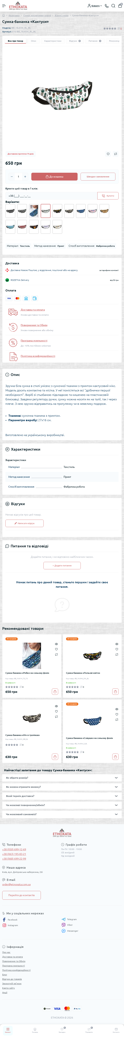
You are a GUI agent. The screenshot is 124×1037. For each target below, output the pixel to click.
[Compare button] (116, 154)
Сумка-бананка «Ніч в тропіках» (22, 735)
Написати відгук (24, 523)
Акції (4, 992)
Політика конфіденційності (38, 356)
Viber (67, 925)
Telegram (69, 919)
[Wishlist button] (108, 154)
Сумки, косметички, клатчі (37, 15)
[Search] (113, 6)
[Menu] (4, 5)
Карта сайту (8, 988)
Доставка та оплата (33, 309)
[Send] (108, 196)
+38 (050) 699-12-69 (14, 849)
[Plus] (25, 177)
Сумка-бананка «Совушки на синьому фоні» (89, 738)
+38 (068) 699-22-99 (14, 858)
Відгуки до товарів (12, 979)
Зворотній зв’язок (11, 983)
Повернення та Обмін (34, 325)
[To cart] (55, 691)
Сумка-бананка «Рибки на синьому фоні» (27, 673)
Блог (4, 974)
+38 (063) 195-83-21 (14, 854)
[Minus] (12, 177)
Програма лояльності (34, 340)
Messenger (70, 931)
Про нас (6, 952)
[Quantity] (18, 176)
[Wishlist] (56, 648)
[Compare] (56, 654)
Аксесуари (14, 15)
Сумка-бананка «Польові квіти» (83, 673)
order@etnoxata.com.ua (16, 884)
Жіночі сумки (61, 15)
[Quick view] (56, 643)
